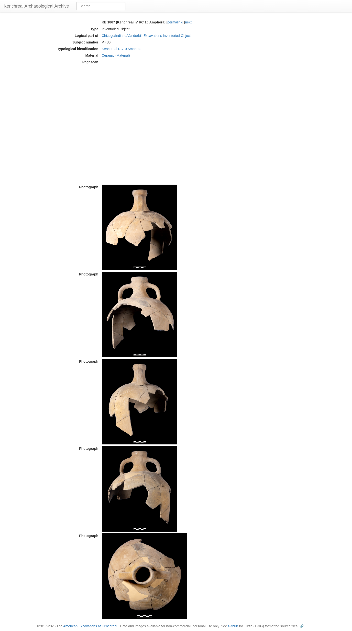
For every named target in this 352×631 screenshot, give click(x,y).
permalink (174, 22)
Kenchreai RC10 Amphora (122, 49)
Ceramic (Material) (116, 55)
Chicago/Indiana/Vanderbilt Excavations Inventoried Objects (147, 36)
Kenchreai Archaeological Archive (36, 6)
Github (233, 626)
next (188, 22)
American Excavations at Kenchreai (90, 626)
